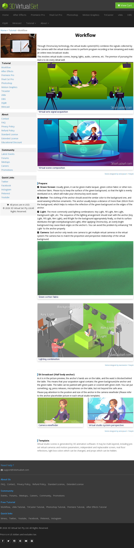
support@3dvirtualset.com (15, 469)
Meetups (5, 162)
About (45, 23)
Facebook (6, 185)
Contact (5, 118)
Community (45, 495)
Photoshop (72, 14)
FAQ (3, 122)
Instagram (6, 189)
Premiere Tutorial (75, 507)
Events (4, 495)
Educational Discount (11, 142)
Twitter (4, 181)
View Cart (125, 5)
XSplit (5, 23)
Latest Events (8, 154)
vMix (120, 14)
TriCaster (109, 14)
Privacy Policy (8, 126)
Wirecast (17, 23)
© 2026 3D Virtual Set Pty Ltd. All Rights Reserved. (24, 528)
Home (5, 14)
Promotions (7, 169)
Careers (5, 165)
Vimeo (4, 518)
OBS (129, 14)
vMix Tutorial (18, 507)
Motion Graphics (91, 14)
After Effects (19, 14)
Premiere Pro (38, 14)
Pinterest (5, 193)
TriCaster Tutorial (35, 507)
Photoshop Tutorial (55, 507)
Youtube (5, 197)
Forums (5, 158)
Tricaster (5, 91)
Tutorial (31, 23)
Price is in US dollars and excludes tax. (20, 534)
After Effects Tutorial (96, 507)
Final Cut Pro (55, 14)
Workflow (6, 67)
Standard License (9, 134)
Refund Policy (8, 130)
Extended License (9, 138)
